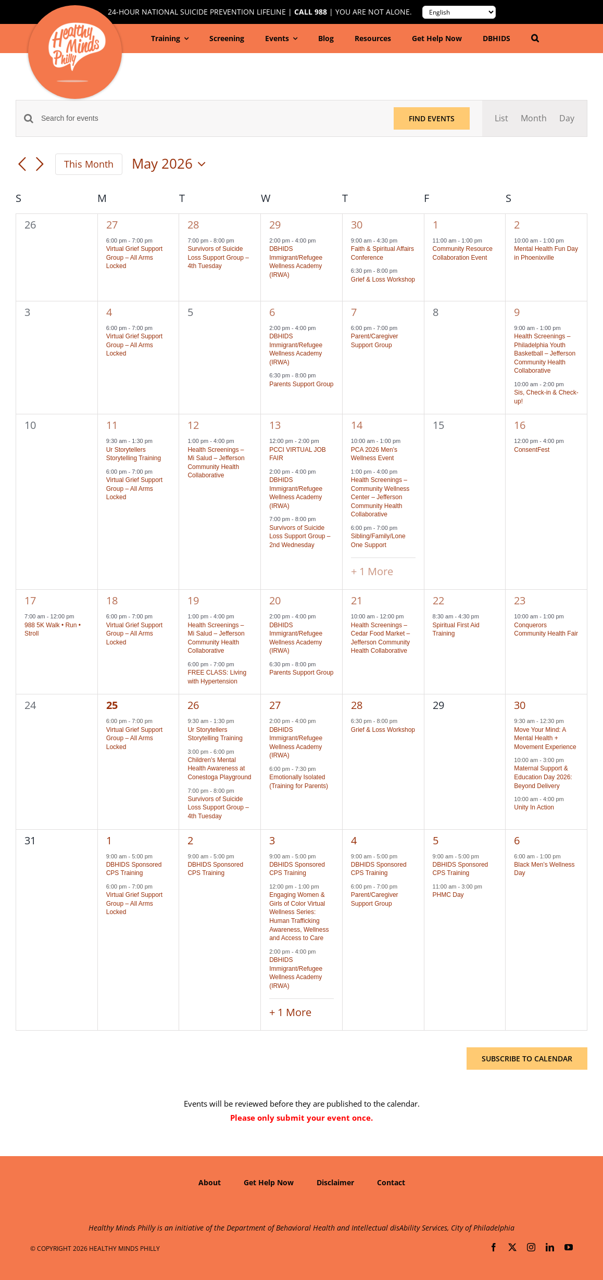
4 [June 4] (354, 840)
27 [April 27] (112, 225)
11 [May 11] (112, 425)
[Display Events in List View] (501, 118)
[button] (535, 38)
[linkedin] (550, 1247)
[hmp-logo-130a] (77, 26)
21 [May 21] (356, 600)
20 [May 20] (275, 600)
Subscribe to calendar (527, 1058)
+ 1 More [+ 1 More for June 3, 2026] (290, 1012)
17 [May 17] (30, 600)
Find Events (432, 118)
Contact (391, 1182)
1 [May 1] (435, 225)
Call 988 (310, 12)
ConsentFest (531, 449)
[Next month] (39, 165)
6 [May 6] (272, 312)
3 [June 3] (272, 840)
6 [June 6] (517, 840)
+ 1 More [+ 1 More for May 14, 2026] (372, 571)
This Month (89, 164)
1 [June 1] (109, 840)
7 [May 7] (354, 312)
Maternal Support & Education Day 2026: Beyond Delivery (543, 777)
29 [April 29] (275, 225)
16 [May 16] (519, 425)
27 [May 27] (275, 705)
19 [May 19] (193, 600)
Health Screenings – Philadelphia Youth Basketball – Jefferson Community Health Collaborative (544, 353)
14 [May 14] (356, 425)
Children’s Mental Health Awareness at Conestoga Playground (219, 768)
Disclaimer (335, 1182)
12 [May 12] (193, 425)
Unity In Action (534, 807)
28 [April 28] (193, 225)
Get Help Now (269, 1182)
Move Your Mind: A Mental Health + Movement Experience (545, 738)
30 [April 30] (356, 225)
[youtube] (568, 1247)
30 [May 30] (519, 705)
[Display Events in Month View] (534, 118)
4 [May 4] (109, 312)
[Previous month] (22, 165)
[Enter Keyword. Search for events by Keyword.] (211, 118)
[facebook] (493, 1247)
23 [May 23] (519, 600)
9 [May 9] (517, 312)
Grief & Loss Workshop (383, 279)
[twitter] (512, 1247)
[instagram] (531, 1247)
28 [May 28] (356, 705)
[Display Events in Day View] (566, 118)
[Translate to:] (459, 12)
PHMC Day (448, 894)
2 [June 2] (190, 840)
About (209, 1182)
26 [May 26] (193, 705)
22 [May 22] (438, 600)
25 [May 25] (112, 705)
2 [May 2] (517, 225)
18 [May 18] (112, 600)
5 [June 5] (435, 840)
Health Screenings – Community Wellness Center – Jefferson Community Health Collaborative (380, 497)
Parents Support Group (301, 384)
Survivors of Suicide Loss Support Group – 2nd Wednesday (299, 536)
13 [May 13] (275, 425)
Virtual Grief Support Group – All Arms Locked (134, 257)
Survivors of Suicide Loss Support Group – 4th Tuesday (217, 257)
